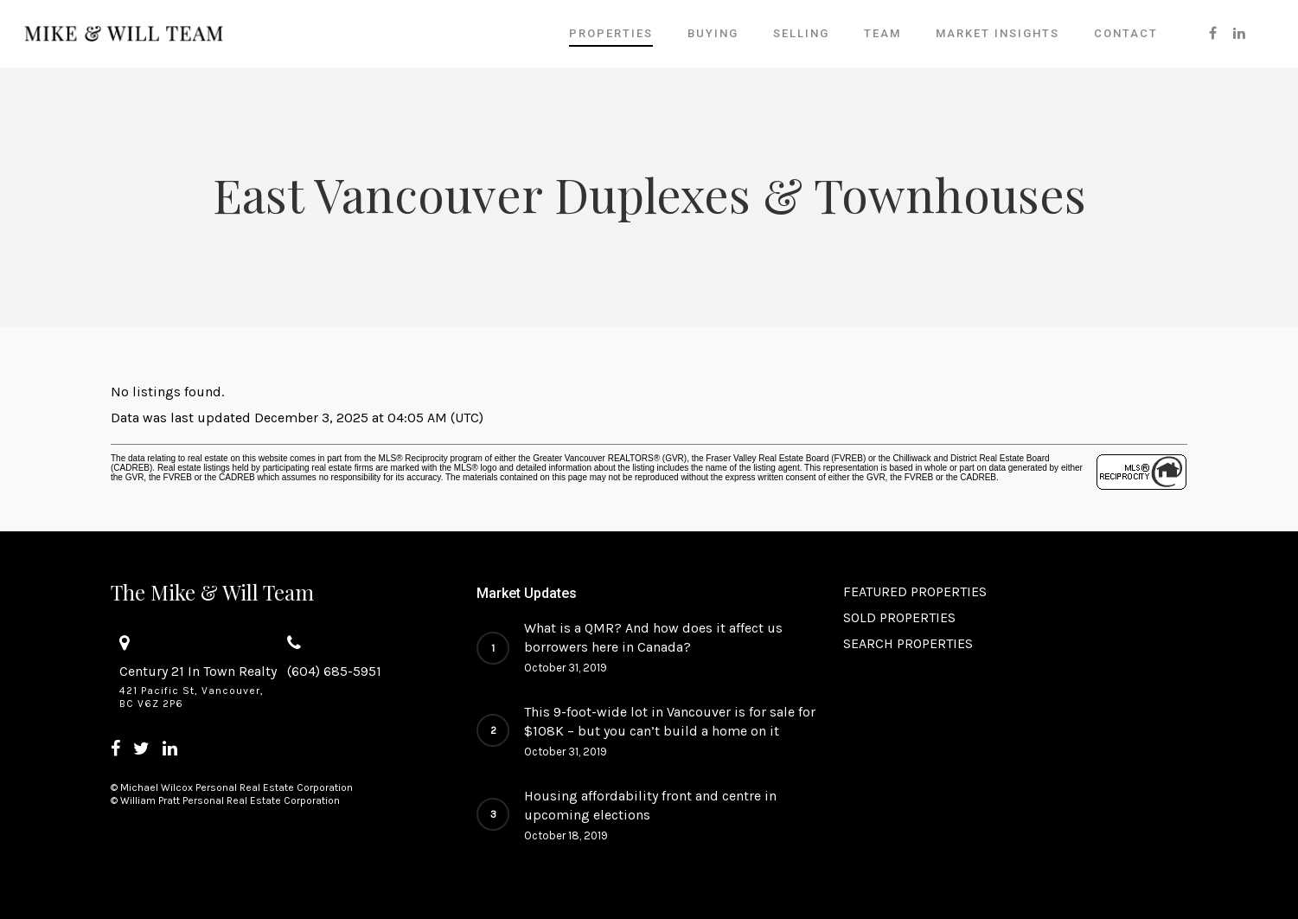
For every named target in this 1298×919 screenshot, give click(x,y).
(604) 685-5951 (334, 671)
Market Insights (997, 33)
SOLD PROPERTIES (899, 617)
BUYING (713, 33)
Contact (1126, 33)
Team (882, 33)
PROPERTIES (611, 33)
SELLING (801, 33)
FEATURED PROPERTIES (915, 591)
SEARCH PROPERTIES (908, 643)
